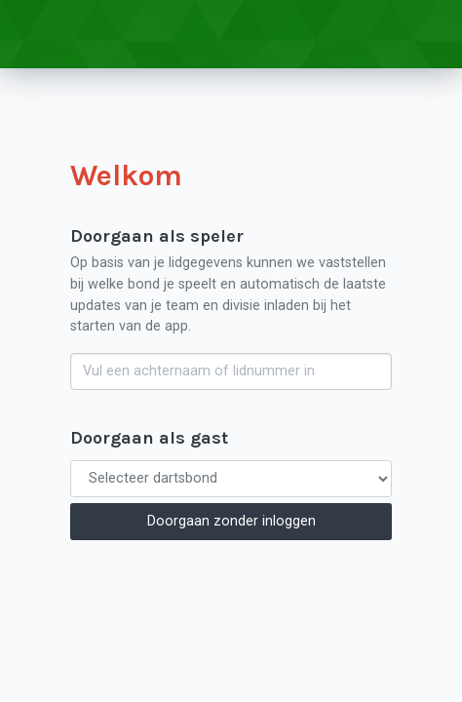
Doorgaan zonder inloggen (231, 521)
